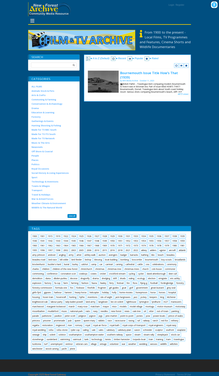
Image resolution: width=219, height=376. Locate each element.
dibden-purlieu (60, 278)
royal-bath (114, 325)
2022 (135, 250)
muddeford (53, 311)
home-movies (126, 292)
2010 (96, 250)
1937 (166, 236)
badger (123, 254)
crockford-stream (117, 273)
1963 (58, 245)
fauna (94, 283)
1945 (73, 240)
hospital (172, 292)
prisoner (47, 320)
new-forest (116, 311)
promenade (59, 320)
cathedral (130, 264)
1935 (151, 236)
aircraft (172, 250)
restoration (47, 325)
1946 (81, 240)
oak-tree (137, 311)
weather (132, 344)
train (151, 339)
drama (96, 278)
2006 (89, 250)
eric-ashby (175, 278)
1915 (50, 236)
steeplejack (162, 334)
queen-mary (89, 320)
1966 (81, 245)
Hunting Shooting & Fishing (46, 125)
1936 (159, 236)
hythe (82, 297)
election (151, 278)
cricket (103, 273)
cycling (132, 273)
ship (44, 334)
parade (35, 315)
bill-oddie (64, 259)
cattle (140, 264)
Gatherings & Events (43, 121)
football (154, 283)
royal (87, 325)
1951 (120, 240)
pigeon (92, 315)
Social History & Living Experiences (50, 172)
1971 (120, 245)
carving (119, 264)
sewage (36, 334)
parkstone (46, 315)
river (70, 325)
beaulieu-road (38, 259)
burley (75, 264)
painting (175, 311)
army (71, 254)
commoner (170, 269)
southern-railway (115, 334)
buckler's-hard (54, 264)
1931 (128, 236)
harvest (68, 292)
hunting (72, 297)
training (159, 339)
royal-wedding (39, 330)
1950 (112, 240)
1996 (42, 250)
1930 (120, 236)
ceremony (171, 264)
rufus (51, 330)
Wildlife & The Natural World (47, 207)
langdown (103, 301)
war (123, 344)
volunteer (114, 344)
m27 (166, 301)
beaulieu (171, 254)
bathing (144, 254)
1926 (89, 236)
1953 (135, 240)
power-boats (159, 315)
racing (131, 320)
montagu (150, 306)
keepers (153, 297)
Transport (37, 190)
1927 (96, 236)
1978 (159, 245)
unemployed (56, 344)
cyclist (141, 273)
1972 (128, 245)
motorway (180, 306)
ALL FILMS (37, 86)
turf (46, 344)
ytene (72, 348)
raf (138, 320)
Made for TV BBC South (44, 129)
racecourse (120, 320)
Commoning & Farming (44, 99)
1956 (159, 240)
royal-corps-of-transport (134, 325)
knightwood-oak (40, 301)
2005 (81, 250)
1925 (81, 236)
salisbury (110, 330)
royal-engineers (156, 325)
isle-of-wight (106, 297)
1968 (96, 245)
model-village (136, 306)
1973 (135, 245)
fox (71, 287)
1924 (73, 236)
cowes (94, 273)
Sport (34, 177)
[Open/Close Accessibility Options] (214, 4)
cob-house (157, 269)
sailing (86, 330)
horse (153, 292)
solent (52, 334)
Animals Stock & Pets (43, 90)
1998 (58, 250)
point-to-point (126, 315)
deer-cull (173, 273)
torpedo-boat (139, 339)
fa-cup (57, 283)
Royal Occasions (40, 168)
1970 (112, 245)
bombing (124, 259)
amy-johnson (38, 254)
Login (171, 5)
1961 (42, 245)
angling (62, 254)
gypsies (47, 292)
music (64, 311)
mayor (106, 306)
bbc (153, 254)
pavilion (58, 315)
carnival (109, 264)
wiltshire (174, 344)
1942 (50, 240)
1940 (34, 240)
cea (147, 264)
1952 (128, 240)
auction (102, 254)
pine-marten (111, 315)
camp (93, 264)
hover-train (48, 297)
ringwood (60, 325)
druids (123, 278)
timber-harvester (122, 339)
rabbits (101, 320)
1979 (166, 245)
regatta (35, 325)
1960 (34, 245)
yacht (64, 348)
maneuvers (176, 301)
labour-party (56, 301)
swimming (65, 339)
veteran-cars (82, 344)
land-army (90, 301)
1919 (58, 236)
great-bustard (157, 287)
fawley (103, 283)
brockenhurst (38, 264)
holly (114, 292)
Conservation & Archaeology (47, 103)
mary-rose (83, 306)
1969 (104, 245)
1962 (50, 245)
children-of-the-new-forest (65, 269)
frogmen (102, 287)
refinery (174, 320)
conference (52, 273)
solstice (62, 334)
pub (70, 320)
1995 (34, 250)
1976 (151, 245)
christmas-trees (131, 269)
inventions (92, 297)
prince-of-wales (175, 315)
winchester (37, 348)
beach (161, 254)
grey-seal (171, 287)
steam (138, 334)
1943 (58, 240)
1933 (135, 236)
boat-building (111, 259)
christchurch (86, 269)
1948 (96, 240)
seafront (170, 330)
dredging (106, 278)
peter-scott (70, 315)
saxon (137, 330)
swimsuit (77, 339)
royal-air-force (100, 325)
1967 (89, 245)
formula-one (61, 287)
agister (162, 250)
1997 (50, 250)
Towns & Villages (41, 185)
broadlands (180, 259)
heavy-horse (81, 292)
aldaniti (182, 250)
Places (35, 160)
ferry (111, 283)
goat (124, 287)
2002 (65, 250)
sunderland (52, 339)
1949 (104, 240)
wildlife (163, 344)
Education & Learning (43, 112)
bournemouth (151, 259)
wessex (153, 344)
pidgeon (82, 315)
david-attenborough (156, 273)
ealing (131, 278)
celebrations (158, 264)
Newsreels (37, 147)
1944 (65, 240)
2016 (112, 250)
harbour (58, 292)
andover (52, 254)
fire (128, 283)
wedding (143, 344)
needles (104, 311)
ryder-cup (75, 330)
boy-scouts (166, 259)
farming (74, 283)
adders (153, 250)
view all (72, 216)
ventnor (69, 344)
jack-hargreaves (122, 297)
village (94, 344)
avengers (113, 254)
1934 (143, 236)
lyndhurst (156, 301)
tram (168, 339)
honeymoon (141, 292)
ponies (140, 315)
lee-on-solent (117, 301)
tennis (108, 339)
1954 (143, 240)
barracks (134, 254)
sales (101, 330)
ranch (155, 320)
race (110, 320)
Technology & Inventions (45, 181)
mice (114, 306)
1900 (34, 236)
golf (131, 287)
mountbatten (38, 311)
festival (120, 283)
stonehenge (38, 339)
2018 (120, 250)
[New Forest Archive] (50, 9)
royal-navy (171, 325)
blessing (98, 259)
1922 (65, 236)
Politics (35, 164)
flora (135, 283)
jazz (135, 297)
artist (79, 254)
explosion (36, 283)
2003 (73, 250)
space (128, 334)
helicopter (94, 292)
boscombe (137, 259)
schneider (147, 330)
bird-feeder (76, 259)
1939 (182, 236)
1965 (73, 245)
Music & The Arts (41, 142)
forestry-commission (42, 287)
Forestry (36, 116)
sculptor (159, 330)
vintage (103, 344)
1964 (65, 245)
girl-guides (114, 287)
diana (48, 278)
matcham (95, 306)
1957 (166, 240)
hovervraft (61, 297)
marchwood (38, 306)
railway (146, 320)
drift (115, 278)
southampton (75, 334)
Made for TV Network (43, 138)
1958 (174, 240)
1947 (89, 240)
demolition (37, 278)
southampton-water (94, 334)
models (123, 306)
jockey (143, 297)
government (142, 287)
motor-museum (164, 306)
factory (47, 283)
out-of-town (162, 311)
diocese (73, 278)
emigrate (163, 278)
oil (145, 311)
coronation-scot (68, 273)
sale (93, 330)
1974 (143, 245)
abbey (144, 250)
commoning (38, 273)
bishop (88, 259)
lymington (144, 301)
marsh (72, 306)
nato (88, 311)
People (35, 155)
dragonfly (85, 278)
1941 (42, 240)
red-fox (164, 320)
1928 (104, 236)
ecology (141, 278)
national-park (76, 311)
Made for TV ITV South (44, 134)
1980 (174, 245)
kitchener (171, 297)
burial (66, 264)
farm (65, 283)
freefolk (91, 287)
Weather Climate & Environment (49, 203)
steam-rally (149, 334)
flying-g (143, 283)
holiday (105, 292)
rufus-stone (62, 330)
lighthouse (131, 301)
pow (148, 315)
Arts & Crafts (39, 95)
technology (97, 339)
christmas (99, 269)
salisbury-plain (124, 330)
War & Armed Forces (42, 198)
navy (95, 311)
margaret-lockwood (56, 306)
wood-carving (52, 348)
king (162, 297)
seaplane (181, 330)
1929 (112, 236)
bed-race (52, 259)
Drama (35, 108)
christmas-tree (114, 269)
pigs (101, 315)
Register (180, 5)
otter (151, 311)
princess (36, 320)
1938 (174, 236)
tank (86, 339)
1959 (182, 240)
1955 (151, 240)
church (145, 269)
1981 (182, 245)
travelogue (179, 339)
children (45, 269)
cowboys (83, 273)
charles (35, 269)
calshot (84, 264)
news (127, 311)
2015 (104, 250)
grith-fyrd (36, 292)
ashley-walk (89, 254)
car (100, 264)
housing (36, 297)
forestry (180, 283)
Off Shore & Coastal (42, 151)
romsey (78, 325)
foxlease (80, 287)
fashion (84, 283)
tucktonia (36, 344)
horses (162, 292)
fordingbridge (167, 283)
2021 (128, 250)
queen (78, 320)
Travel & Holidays (41, 194)
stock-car (175, 334)
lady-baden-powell (74, 301)
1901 (42, 236)
